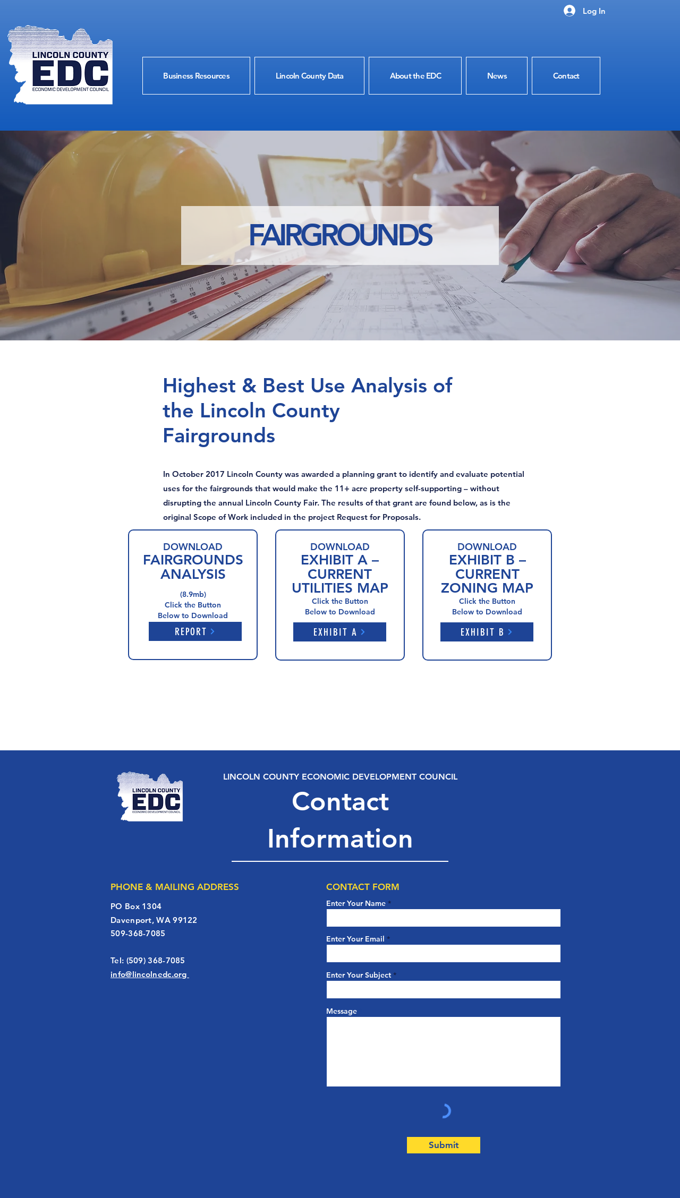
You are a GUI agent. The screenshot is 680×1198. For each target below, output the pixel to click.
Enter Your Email (355, 939)
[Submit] (443, 1145)
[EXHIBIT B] (486, 632)
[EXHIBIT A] (339, 632)
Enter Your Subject (358, 975)
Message (341, 1011)
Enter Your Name (357, 903)
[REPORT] (195, 631)
